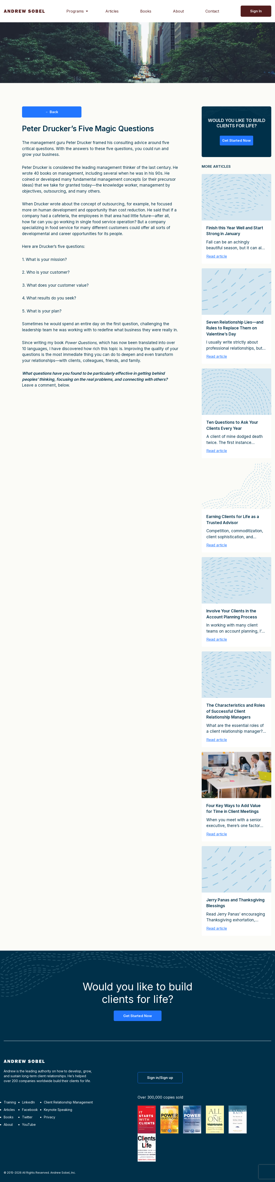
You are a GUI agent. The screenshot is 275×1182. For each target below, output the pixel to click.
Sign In (256, 11)
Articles (112, 11)
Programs (75, 11)
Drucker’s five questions (61, 246)
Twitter (27, 1117)
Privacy (49, 1117)
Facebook (30, 1110)
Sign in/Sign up (160, 1077)
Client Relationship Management (68, 1102)
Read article (216, 256)
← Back (51, 112)
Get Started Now (236, 140)
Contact (212, 11)
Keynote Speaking (58, 1110)
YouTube (29, 1124)
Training (10, 1102)
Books (145, 11)
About (178, 11)
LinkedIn (28, 1102)
